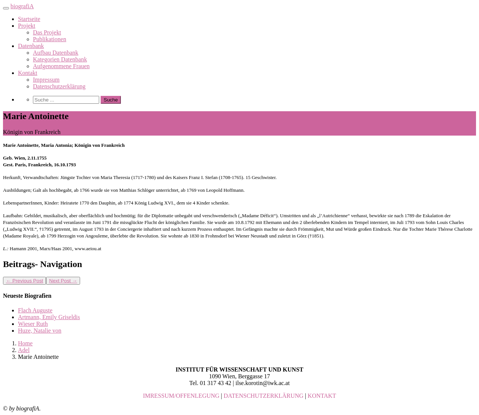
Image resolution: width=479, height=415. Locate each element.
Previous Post (24, 281)
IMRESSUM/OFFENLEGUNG (181, 396)
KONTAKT (322, 396)
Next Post (63, 281)
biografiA (22, 6)
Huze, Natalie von (39, 330)
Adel (24, 350)
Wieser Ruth (33, 324)
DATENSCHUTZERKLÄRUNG (263, 396)
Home (25, 343)
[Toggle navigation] (6, 8)
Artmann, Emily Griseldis (49, 317)
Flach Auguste (35, 310)
